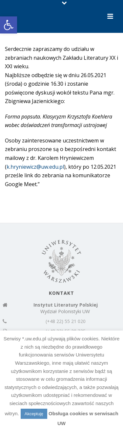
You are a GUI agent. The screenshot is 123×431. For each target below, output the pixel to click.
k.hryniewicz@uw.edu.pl (35, 166)
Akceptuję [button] (34, 413)
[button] (8, 24)
